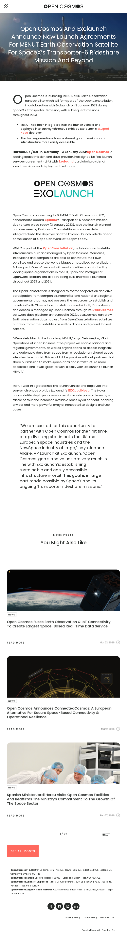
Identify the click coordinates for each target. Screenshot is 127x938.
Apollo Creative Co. (104, 930)
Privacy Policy (72, 917)
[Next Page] (108, 834)
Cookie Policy (90, 917)
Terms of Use (107, 917)
